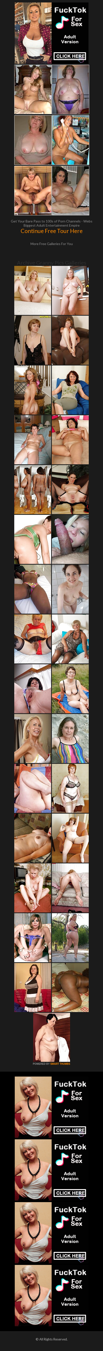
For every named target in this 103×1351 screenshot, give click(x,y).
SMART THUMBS (60, 1064)
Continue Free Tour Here (52, 230)
